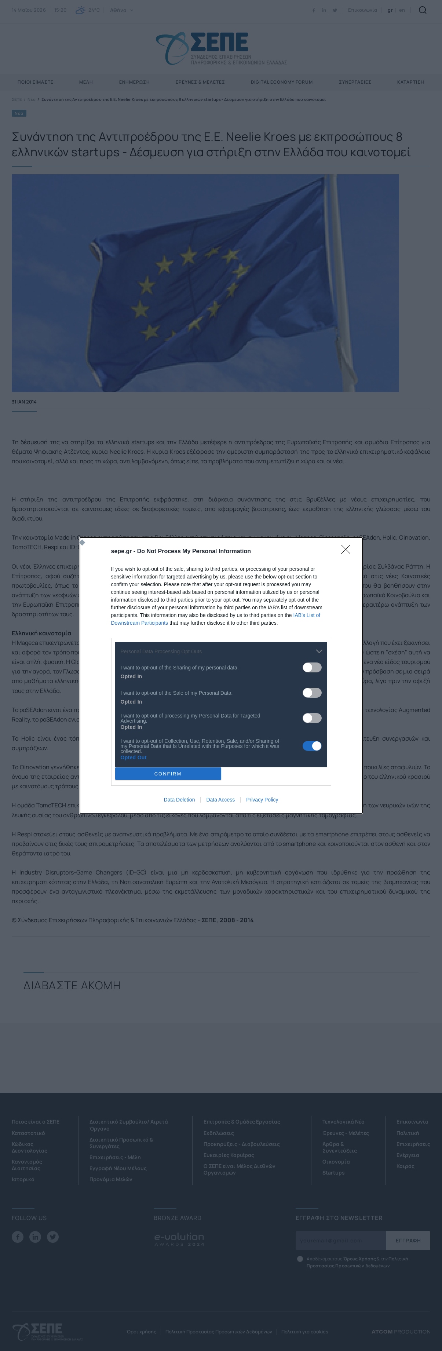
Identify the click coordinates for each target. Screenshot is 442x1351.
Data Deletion (179, 800)
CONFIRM (168, 774)
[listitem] (221, 651)
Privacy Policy (262, 800)
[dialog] (221, 675)
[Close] (348, 552)
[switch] (312, 667)
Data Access (220, 800)
